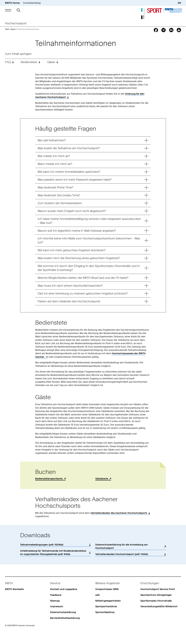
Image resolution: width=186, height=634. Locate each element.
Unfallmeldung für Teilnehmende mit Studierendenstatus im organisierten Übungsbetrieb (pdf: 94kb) (53, 552)
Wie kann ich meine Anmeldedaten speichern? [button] (69, 171)
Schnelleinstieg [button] (32, 2)
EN (179, 2)
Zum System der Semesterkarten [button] (60, 203)
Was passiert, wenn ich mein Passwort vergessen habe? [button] (75, 179)
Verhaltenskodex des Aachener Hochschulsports (119, 512)
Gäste (51, 62)
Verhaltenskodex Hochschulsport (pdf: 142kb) (121, 554)
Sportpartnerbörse (106, 606)
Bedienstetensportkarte (49, 478)
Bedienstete (29, 62)
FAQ (8, 62)
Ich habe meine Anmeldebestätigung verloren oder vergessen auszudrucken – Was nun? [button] (89, 221)
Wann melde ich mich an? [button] (55, 164)
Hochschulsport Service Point (157, 589)
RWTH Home (12, 2)
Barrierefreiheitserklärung (65, 617)
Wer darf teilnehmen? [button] (52, 140)
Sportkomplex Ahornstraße (156, 600)
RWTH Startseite (14, 589)
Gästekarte (101, 478)
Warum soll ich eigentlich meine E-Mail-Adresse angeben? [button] (77, 230)
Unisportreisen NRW (107, 589)
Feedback (55, 594)
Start (7, 29)
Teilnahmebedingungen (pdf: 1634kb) (41, 544)
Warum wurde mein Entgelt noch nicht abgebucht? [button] (72, 211)
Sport (13, 29)
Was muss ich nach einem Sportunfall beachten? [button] (70, 285)
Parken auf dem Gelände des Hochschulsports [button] (69, 301)
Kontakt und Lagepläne (63, 589)
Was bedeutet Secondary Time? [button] (59, 195)
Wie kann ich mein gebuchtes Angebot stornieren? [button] (71, 250)
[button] (8, 10)
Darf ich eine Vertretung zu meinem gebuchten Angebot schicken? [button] (83, 293)
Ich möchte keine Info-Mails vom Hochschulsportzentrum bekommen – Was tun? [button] (89, 240)
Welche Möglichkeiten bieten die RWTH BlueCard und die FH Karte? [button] (83, 278)
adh (97, 594)
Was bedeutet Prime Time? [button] (55, 187)
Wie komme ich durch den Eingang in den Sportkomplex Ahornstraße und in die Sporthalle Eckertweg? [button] (89, 268)
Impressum (56, 606)
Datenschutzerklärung (63, 612)
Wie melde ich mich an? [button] (54, 156)
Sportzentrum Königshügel (155, 594)
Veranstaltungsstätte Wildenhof (158, 606)
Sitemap (55, 600)
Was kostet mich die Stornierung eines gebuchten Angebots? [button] (79, 258)
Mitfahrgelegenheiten (108, 600)
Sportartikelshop (105, 612)
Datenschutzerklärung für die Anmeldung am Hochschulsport (121, 546)
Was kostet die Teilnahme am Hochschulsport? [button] (69, 148)
